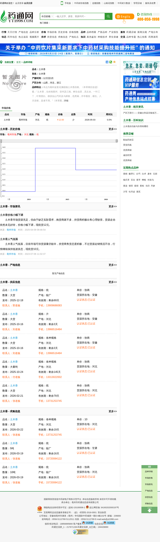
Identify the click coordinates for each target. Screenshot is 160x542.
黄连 (125, 186)
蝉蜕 (144, 180)
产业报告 (113, 32)
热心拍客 (142, 37)
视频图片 (34, 37)
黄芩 (138, 180)
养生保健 (113, 37)
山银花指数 (109, 3)
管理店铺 (137, 3)
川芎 (125, 191)
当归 (147, 186)
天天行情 (12, 32)
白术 (144, 174)
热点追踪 (24, 37)
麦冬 (150, 174)
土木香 (14, 290)
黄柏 (142, 186)
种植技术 (102, 37)
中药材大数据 (124, 3)
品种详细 (27, 62)
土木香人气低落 (9, 239)
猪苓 (131, 186)
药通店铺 (131, 32)
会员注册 (28, 3)
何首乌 (151, 180)
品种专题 (131, 37)
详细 (66, 100)
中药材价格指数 (81, 3)
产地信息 (23, 32)
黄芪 (138, 191)
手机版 (68, 3)
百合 (133, 180)
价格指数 (74, 32)
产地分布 (153, 32)
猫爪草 (126, 180)
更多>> (113, 129)
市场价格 (52, 32)
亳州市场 (11, 229)
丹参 (153, 186)
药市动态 (12, 37)
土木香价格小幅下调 (11, 215)
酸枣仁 (132, 174)
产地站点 (74, 37)
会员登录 (19, 3)
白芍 (138, 174)
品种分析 (34, 32)
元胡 (155, 174)
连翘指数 (96, 3)
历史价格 (63, 32)
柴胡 (136, 186)
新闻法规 (142, 32)
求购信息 (63, 37)
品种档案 (91, 32)
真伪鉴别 (91, 37)
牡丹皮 (132, 191)
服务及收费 (150, 3)
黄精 (125, 174)
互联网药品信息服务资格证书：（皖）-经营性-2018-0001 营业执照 (74, 512)
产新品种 (102, 32)
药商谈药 (153, 37)
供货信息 (52, 37)
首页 (18, 62)
